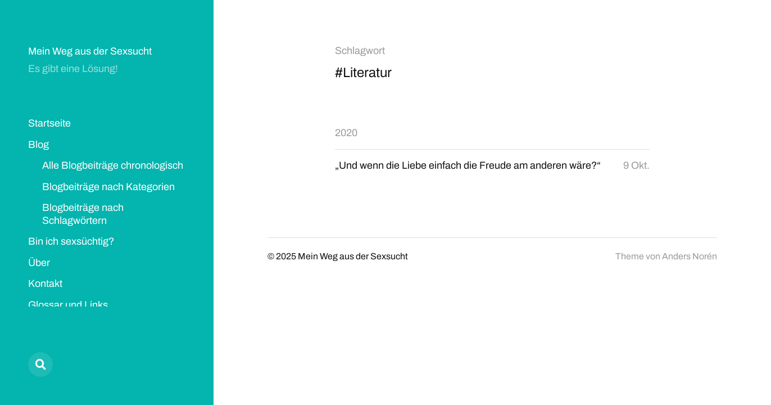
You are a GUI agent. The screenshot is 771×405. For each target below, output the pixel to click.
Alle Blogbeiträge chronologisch (112, 165)
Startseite (49, 123)
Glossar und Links (68, 304)
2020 (346, 132)
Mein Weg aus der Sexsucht (90, 51)
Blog (38, 144)
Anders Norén (689, 256)
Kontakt (45, 283)
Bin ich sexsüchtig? (71, 241)
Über (39, 262)
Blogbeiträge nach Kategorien (108, 186)
